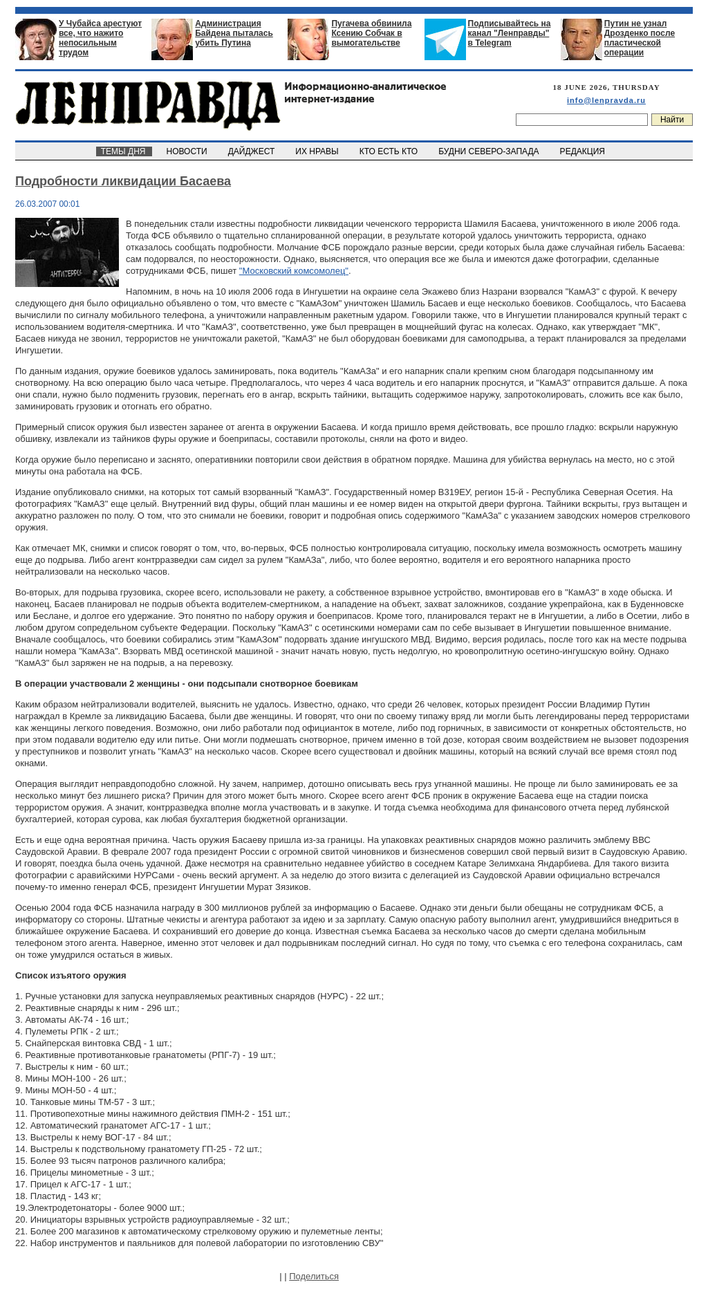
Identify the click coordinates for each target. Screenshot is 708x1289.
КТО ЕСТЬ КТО (390, 151)
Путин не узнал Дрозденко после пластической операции (639, 38)
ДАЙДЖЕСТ (252, 151)
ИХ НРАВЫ (318, 151)
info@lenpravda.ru (606, 100)
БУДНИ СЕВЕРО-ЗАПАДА (490, 151)
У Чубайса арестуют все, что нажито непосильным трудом (100, 38)
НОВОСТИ (188, 151)
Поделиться (314, 1276)
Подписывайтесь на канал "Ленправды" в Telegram (509, 33)
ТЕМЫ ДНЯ (124, 151)
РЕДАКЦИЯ (583, 151)
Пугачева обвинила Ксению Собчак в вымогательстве (371, 33)
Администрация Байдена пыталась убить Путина (234, 33)
